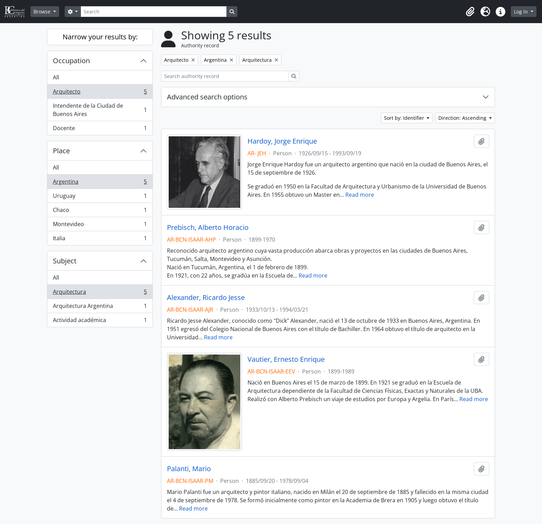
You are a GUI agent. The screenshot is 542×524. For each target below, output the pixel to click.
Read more (359, 194)
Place (61, 150)
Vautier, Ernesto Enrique (286, 359)
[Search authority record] (225, 76)
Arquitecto (100, 93)
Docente (100, 129)
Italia (100, 239)
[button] (470, 11)
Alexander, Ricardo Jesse (206, 297)
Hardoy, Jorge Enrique (282, 141)
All (56, 77)
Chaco (100, 211)
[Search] (153, 11)
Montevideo (100, 225)
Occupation (71, 60)
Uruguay (100, 197)
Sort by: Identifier (405, 118)
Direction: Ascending (463, 118)
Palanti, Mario (189, 469)
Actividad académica (100, 321)
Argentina (100, 183)
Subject (64, 260)
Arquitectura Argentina (100, 307)
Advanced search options (207, 96)
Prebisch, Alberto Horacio (208, 227)
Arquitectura (100, 293)
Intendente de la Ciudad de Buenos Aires (100, 110)
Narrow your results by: (100, 36)
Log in (521, 11)
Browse (43, 11)
